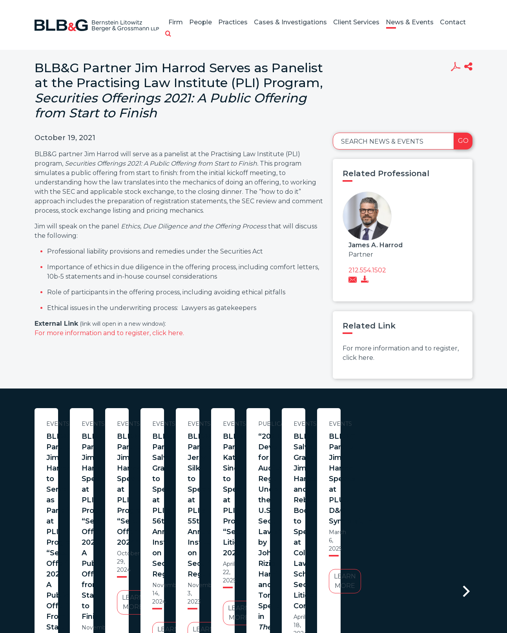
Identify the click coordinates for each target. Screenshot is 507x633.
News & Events (410, 22)
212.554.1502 (367, 270)
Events (110, 423)
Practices (233, 22)
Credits (300, 595)
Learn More (110, 517)
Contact (453, 22)
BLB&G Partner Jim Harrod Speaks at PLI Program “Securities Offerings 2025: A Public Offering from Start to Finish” (273, 452)
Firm (175, 22)
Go (463, 140)
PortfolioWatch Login (349, 595)
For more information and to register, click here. (109, 333)
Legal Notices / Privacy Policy (239, 595)
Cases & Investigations (290, 22)
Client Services (356, 22)
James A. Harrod (375, 245)
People (200, 22)
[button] (168, 34)
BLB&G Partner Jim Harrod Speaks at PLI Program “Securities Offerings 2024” (437, 447)
